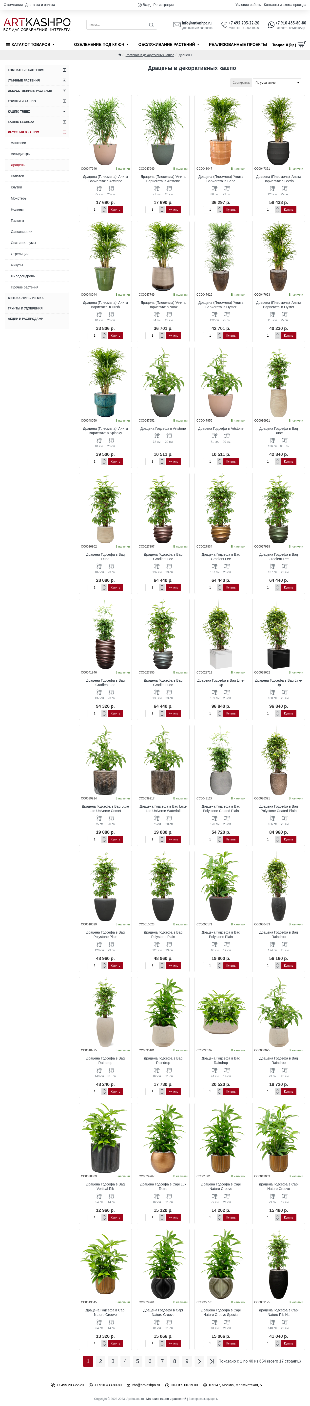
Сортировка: (241, 82)
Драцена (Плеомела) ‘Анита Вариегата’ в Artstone (105, 179)
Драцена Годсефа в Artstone (163, 428)
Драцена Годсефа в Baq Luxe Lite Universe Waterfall (163, 808)
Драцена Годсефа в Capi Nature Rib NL (279, 1312)
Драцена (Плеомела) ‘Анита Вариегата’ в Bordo (278, 179)
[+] (104, 208)
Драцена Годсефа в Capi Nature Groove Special (221, 1312)
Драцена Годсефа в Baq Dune (278, 431)
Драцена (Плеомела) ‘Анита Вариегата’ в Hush (105, 305)
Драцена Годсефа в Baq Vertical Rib (105, 1186)
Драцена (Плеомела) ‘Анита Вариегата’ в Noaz (163, 305)
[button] (115, 209)
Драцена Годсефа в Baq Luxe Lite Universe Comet (105, 808)
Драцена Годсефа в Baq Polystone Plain (105, 934)
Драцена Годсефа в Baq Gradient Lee (163, 556)
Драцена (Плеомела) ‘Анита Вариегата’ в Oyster (220, 305)
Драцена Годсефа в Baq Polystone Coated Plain (221, 808)
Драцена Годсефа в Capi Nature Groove (221, 1186)
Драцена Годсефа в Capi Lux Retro (163, 1186)
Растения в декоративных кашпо (150, 55)
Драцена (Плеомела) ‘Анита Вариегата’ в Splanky (105, 431)
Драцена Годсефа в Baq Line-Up (221, 682)
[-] (104, 211)
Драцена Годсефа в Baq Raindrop (278, 934)
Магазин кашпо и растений (166, 1399)
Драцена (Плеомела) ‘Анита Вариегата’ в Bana (220, 179)
